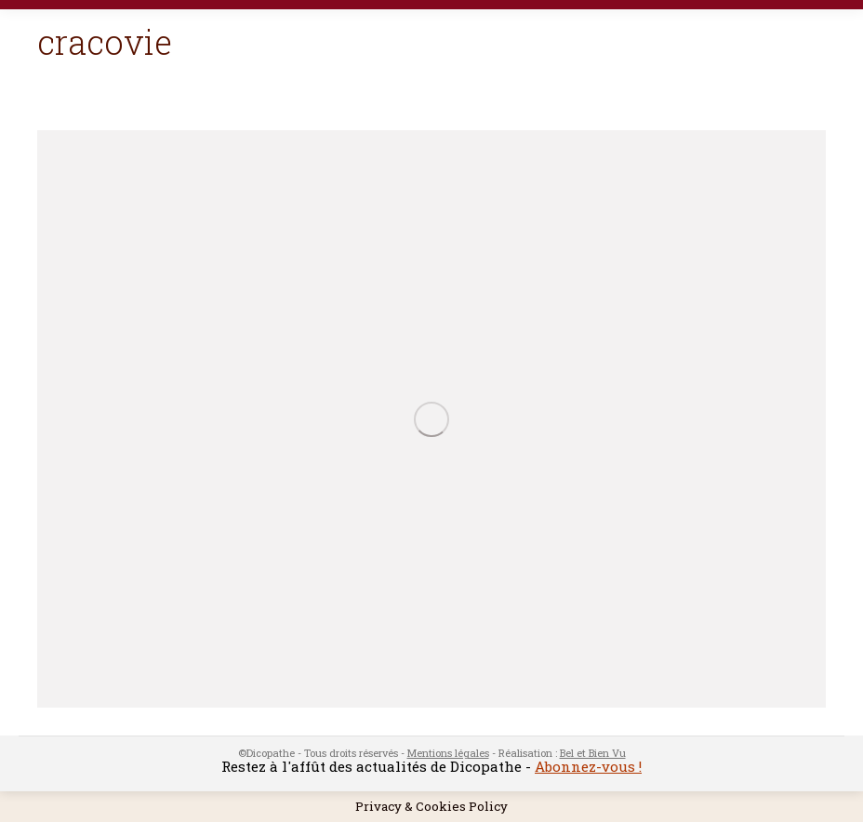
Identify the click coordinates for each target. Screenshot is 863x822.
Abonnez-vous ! (588, 766)
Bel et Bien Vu (593, 753)
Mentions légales (448, 753)
